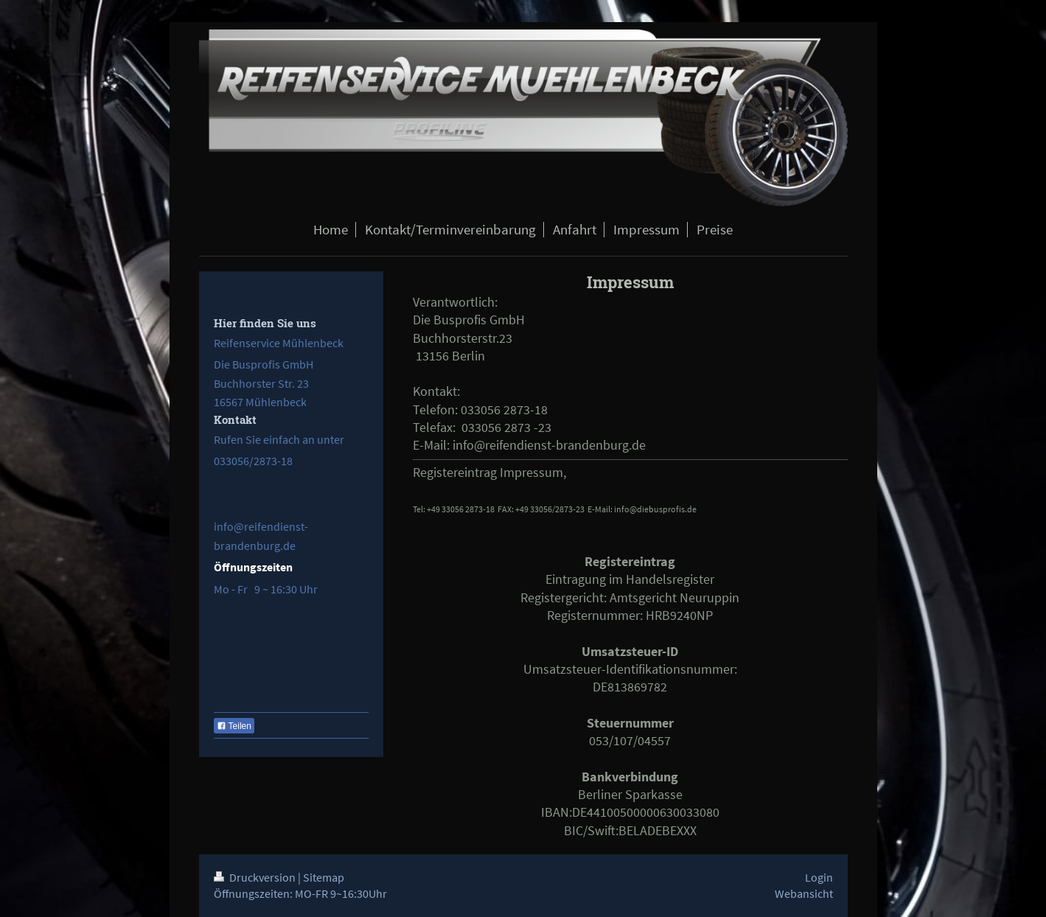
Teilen (234, 726)
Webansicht (804, 893)
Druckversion (256, 877)
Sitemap (323, 877)
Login (819, 877)
